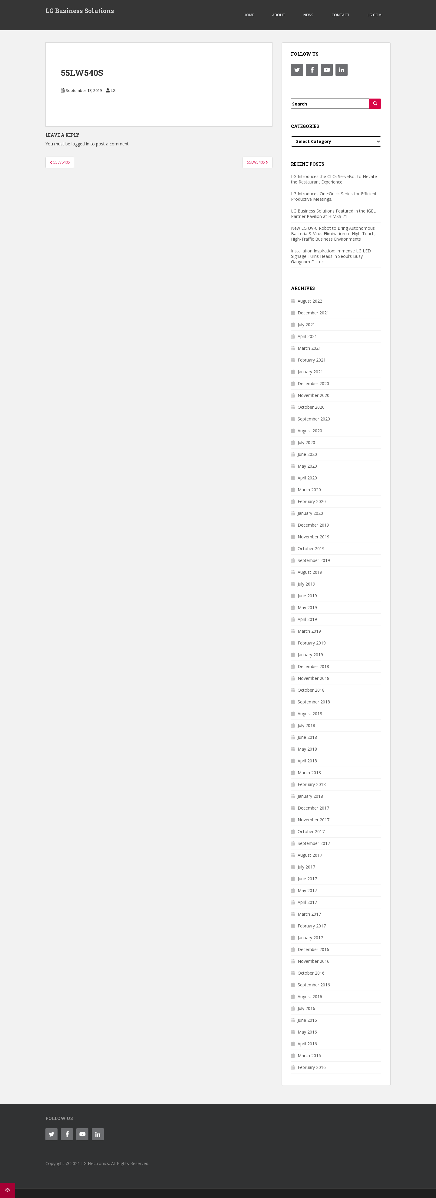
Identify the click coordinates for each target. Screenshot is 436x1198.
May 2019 (307, 607)
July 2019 (306, 584)
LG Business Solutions (79, 11)
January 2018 (310, 796)
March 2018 (309, 772)
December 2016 (313, 949)
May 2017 (307, 890)
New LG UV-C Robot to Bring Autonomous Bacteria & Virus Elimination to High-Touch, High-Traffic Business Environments (333, 233)
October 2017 (311, 831)
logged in (80, 144)
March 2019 (309, 631)
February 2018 (312, 784)
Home (249, 15)
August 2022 (310, 301)
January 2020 (310, 513)
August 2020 (310, 430)
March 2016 (309, 1055)
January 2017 (310, 937)
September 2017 (314, 843)
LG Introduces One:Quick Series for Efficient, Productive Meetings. (334, 196)
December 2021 (313, 313)
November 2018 (313, 678)
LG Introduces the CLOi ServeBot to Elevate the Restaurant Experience (334, 179)
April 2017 (307, 902)
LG (113, 90)
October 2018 (311, 690)
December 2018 (313, 666)
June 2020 (307, 454)
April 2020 (307, 478)
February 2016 (312, 1067)
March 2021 (309, 348)
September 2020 (314, 419)
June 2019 (307, 596)
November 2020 (313, 395)
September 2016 (314, 985)
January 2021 (310, 372)
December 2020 (313, 383)
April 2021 (307, 336)
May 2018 (307, 749)
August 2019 (310, 572)
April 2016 (307, 1044)
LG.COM (375, 15)
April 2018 (307, 761)
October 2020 (311, 407)
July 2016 (306, 1008)
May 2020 (307, 466)
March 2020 (309, 489)
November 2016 (313, 961)
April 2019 (307, 619)
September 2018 (314, 702)
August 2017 (310, 855)
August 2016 (310, 996)
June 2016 (307, 1020)
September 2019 (314, 560)
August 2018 (310, 713)
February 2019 (312, 643)
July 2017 (306, 867)
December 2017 (313, 808)
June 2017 (307, 878)
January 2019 (310, 654)
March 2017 (309, 914)
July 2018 (306, 725)
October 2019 (311, 548)
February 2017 (312, 926)
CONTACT (340, 15)
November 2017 (313, 820)
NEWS (308, 15)
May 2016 (307, 1032)
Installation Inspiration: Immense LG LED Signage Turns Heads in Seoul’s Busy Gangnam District (331, 256)
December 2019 (313, 525)
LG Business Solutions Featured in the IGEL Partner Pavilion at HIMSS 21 (333, 213)
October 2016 (311, 973)
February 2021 (312, 360)
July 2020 (306, 442)
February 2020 (312, 501)
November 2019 (313, 537)
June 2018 (307, 737)
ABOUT (278, 15)
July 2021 (306, 324)
